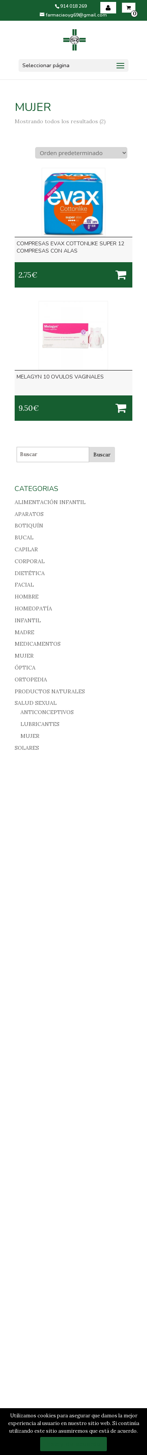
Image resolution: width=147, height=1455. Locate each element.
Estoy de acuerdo (73, 1444)
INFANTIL (28, 620)
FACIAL (24, 584)
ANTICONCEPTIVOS (47, 712)
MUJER (24, 655)
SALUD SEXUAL (36, 702)
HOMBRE (27, 596)
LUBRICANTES (39, 724)
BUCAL (24, 537)
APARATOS (29, 514)
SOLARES (27, 747)
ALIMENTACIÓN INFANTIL (50, 502)
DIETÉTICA (30, 573)
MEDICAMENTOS (38, 643)
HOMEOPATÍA (33, 608)
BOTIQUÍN (29, 525)
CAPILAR (26, 549)
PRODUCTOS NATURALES (50, 691)
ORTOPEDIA (31, 679)
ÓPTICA (25, 667)
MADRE (24, 632)
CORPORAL (30, 561)
